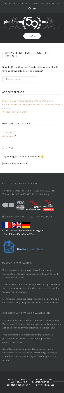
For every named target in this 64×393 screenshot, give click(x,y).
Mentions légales (44, 385)
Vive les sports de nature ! (15, 111)
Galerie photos (40, 382)
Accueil (12, 379)
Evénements (8, 136)
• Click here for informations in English (22, 230)
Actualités (7, 132)
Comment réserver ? (18, 385)
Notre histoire (44, 379)
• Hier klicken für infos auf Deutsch (20, 234)
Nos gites (26, 379)
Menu (32, 36)
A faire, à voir (19, 382)
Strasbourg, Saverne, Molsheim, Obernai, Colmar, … (27, 100)
